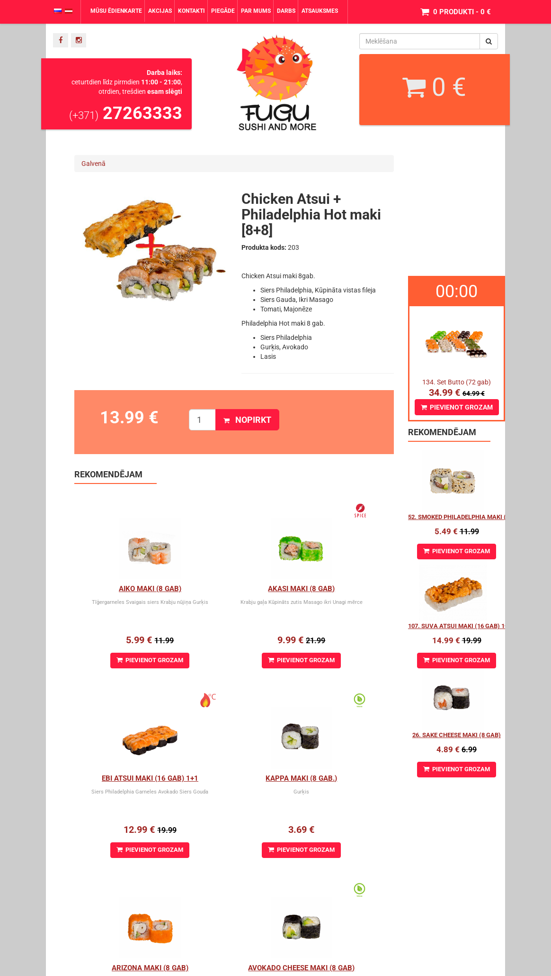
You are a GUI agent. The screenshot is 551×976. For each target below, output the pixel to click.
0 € (434, 87)
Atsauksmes (320, 11)
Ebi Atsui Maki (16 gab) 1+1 (345, 588)
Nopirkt (247, 420)
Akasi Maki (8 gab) (234, 588)
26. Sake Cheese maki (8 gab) (456, 735)
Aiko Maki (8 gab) (128, 588)
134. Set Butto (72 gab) (456, 382)
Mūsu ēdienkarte (116, 11)
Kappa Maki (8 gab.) (127, 778)
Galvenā (93, 163)
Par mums (256, 11)
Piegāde (223, 11)
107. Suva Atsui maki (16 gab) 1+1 (459, 625)
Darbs (286, 11)
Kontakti (191, 11)
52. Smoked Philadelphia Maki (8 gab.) (467, 516)
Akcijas (160, 11)
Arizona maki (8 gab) (234, 778)
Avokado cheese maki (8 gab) (350, 778)
